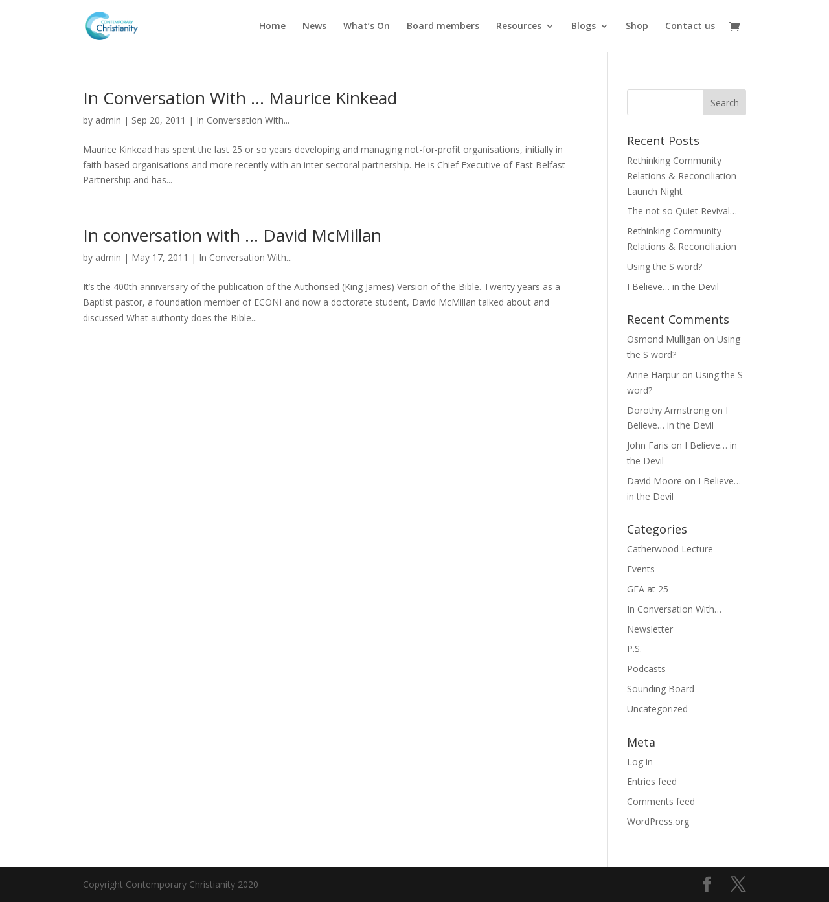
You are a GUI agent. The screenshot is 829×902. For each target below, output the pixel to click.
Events (641, 569)
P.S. (634, 648)
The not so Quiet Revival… (682, 211)
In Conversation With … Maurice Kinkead (240, 97)
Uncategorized (657, 709)
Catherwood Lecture (670, 549)
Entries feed (652, 781)
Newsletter (650, 629)
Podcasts (646, 668)
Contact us (690, 26)
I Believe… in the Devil (673, 286)
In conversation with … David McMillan (232, 235)
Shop (637, 26)
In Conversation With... (243, 120)
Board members (443, 26)
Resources (518, 26)
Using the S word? (664, 266)
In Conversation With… (674, 609)
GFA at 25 (647, 589)
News (314, 26)
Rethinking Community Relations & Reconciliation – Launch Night (685, 175)
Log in (640, 762)
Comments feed (661, 801)
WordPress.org (658, 821)
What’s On (366, 26)
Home (272, 26)
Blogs (583, 26)
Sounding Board (660, 688)
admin (108, 120)
